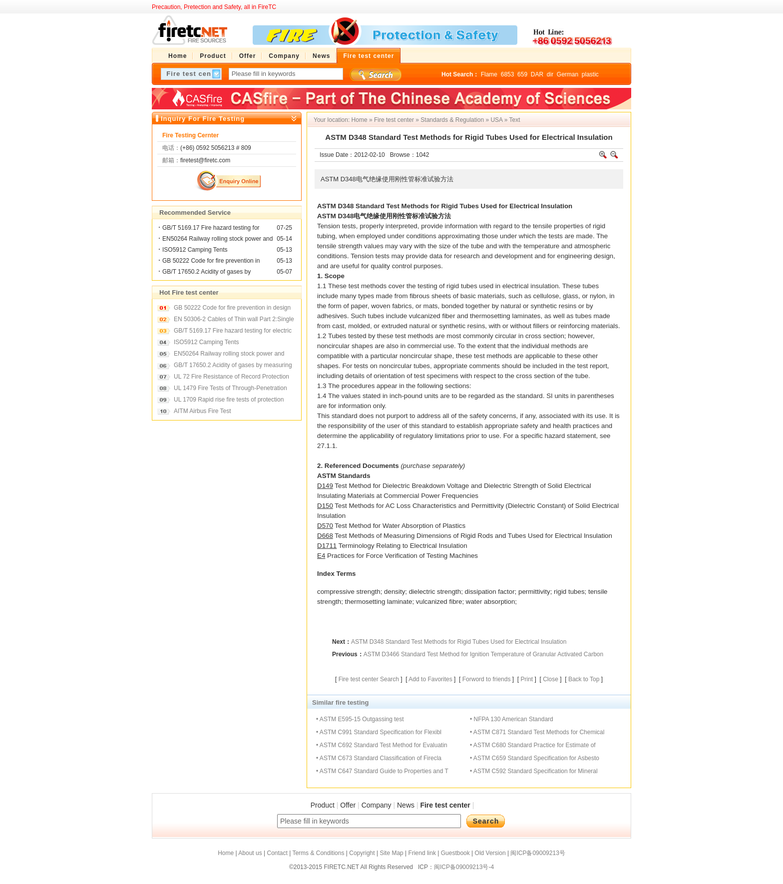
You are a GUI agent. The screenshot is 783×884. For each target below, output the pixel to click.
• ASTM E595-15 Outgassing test (360, 719)
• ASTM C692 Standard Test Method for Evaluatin (381, 745)
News (405, 805)
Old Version (490, 853)
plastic (590, 74)
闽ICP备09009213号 (537, 853)
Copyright (362, 853)
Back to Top (583, 679)
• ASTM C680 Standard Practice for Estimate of (533, 745)
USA (496, 119)
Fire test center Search (369, 679)
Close (550, 679)
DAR (537, 74)
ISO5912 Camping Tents (195, 249)
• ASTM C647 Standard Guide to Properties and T (382, 771)
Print (526, 679)
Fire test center (394, 119)
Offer (348, 805)
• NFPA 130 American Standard (511, 719)
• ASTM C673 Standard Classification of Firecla (378, 758)
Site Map (391, 853)
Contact (277, 853)
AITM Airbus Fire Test (202, 411)
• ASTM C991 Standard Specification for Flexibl (378, 732)
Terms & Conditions (318, 853)
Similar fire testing (340, 702)
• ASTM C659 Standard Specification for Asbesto (534, 758)
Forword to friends (486, 679)
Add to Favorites (430, 679)
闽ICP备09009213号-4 (464, 867)
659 (522, 74)
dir (550, 74)
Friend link (422, 853)
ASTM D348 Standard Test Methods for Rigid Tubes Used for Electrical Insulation (458, 641)
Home (360, 119)
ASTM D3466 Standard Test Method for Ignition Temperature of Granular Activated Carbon (484, 654)
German (567, 74)
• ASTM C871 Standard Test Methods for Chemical (537, 732)
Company (377, 805)
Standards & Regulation (452, 119)
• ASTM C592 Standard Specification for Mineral (534, 771)
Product (323, 805)
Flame (489, 74)
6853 (507, 74)
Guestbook (455, 853)
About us (250, 853)
